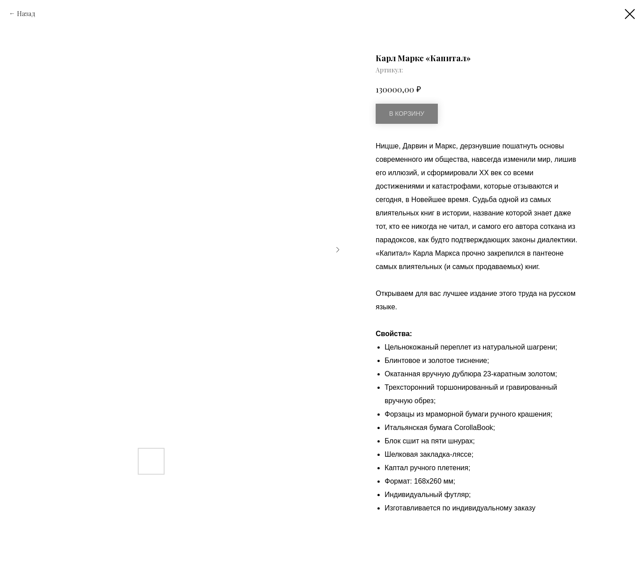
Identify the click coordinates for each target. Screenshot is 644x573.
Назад (26, 13)
